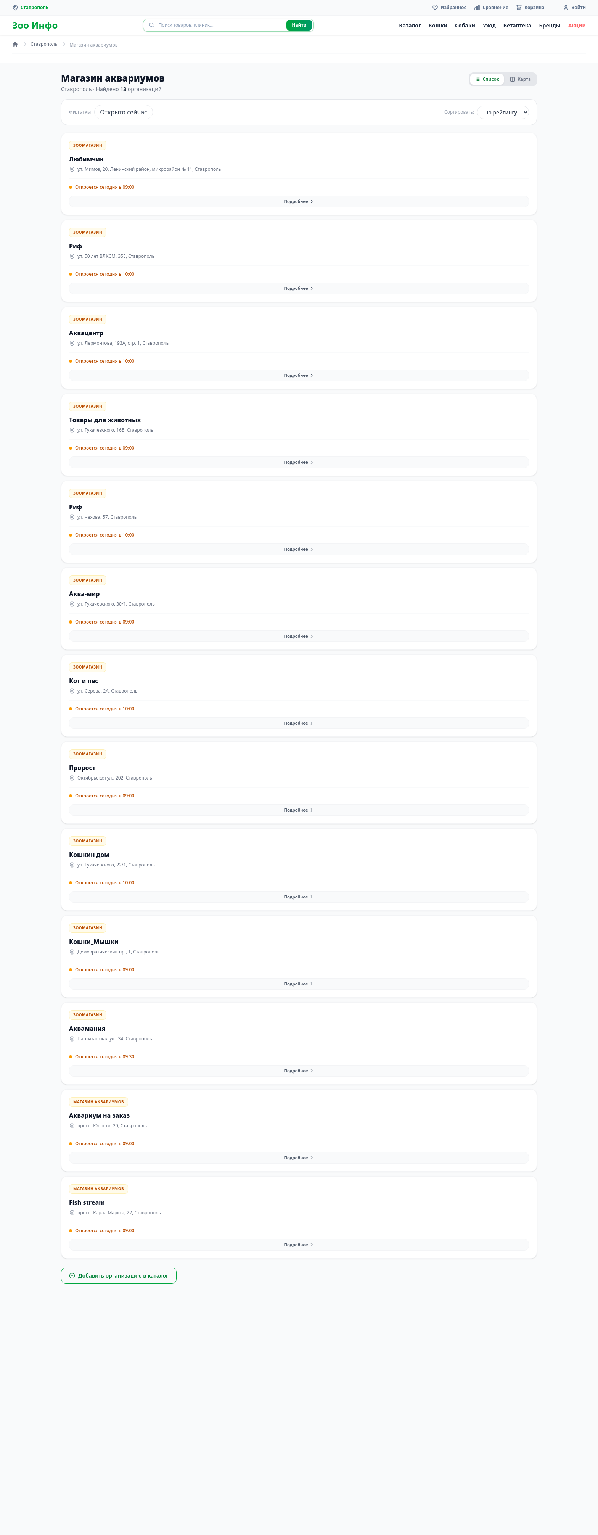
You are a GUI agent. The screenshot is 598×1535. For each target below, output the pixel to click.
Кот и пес (83, 681)
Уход (489, 25)
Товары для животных (105, 420)
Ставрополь (44, 44)
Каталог (410, 25)
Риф (75, 246)
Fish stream (87, 1202)
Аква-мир (84, 594)
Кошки (438, 25)
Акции (577, 25)
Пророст (82, 767)
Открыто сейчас (123, 112)
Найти (299, 25)
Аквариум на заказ (99, 1115)
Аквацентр (86, 333)
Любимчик (86, 159)
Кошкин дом (89, 854)
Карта (520, 79)
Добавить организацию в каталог (119, 1275)
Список (487, 79)
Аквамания (87, 1028)
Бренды (549, 25)
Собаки (465, 25)
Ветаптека (517, 25)
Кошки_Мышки (94, 941)
